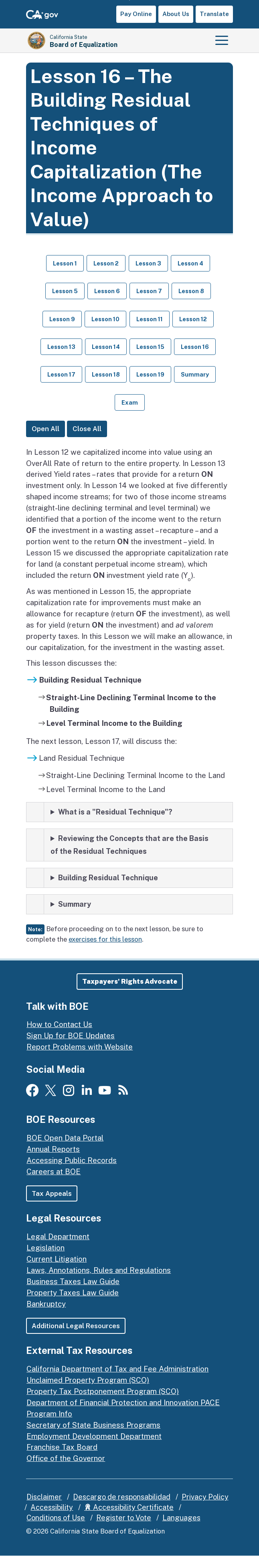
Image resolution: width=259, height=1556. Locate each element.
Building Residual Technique (108, 877)
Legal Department (57, 1236)
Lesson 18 (106, 374)
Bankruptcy (46, 1303)
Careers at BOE (53, 1171)
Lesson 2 (106, 263)
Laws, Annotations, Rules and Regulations (98, 1270)
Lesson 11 (149, 319)
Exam (129, 402)
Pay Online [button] (136, 13)
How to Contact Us (59, 1024)
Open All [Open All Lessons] (45, 429)
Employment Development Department (94, 1436)
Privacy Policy (205, 1497)
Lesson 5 (65, 291)
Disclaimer (44, 1497)
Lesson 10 (105, 319)
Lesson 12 (193, 319)
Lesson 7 (149, 291)
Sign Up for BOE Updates (70, 1035)
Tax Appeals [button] (52, 1193)
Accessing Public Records (71, 1160)
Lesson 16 (195, 346)
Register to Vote (123, 1517)
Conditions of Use (55, 1517)
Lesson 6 (107, 291)
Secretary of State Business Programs (93, 1424)
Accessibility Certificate (129, 1507)
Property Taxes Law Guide (72, 1292)
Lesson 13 (61, 346)
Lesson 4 (190, 263)
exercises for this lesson (105, 939)
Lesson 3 (148, 263)
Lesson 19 (150, 374)
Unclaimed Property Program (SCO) (87, 1380)
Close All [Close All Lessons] (87, 429)
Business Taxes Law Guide (72, 1281)
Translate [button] (214, 13)
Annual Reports (53, 1149)
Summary (195, 374)
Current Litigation (56, 1258)
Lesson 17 (61, 374)
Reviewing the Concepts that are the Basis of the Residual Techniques (129, 844)
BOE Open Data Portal (64, 1137)
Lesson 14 (106, 346)
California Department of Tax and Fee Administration (117, 1368)
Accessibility (51, 1507)
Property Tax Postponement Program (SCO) (102, 1391)
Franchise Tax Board (61, 1447)
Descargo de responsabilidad (121, 1497)
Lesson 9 (62, 319)
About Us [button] (175, 13)
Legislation (45, 1247)
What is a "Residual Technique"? (115, 812)
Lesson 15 (150, 346)
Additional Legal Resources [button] (76, 1326)
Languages (181, 1517)
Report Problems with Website (79, 1046)
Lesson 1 (65, 263)
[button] (129, 981)
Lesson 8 (191, 291)
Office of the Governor (65, 1458)
